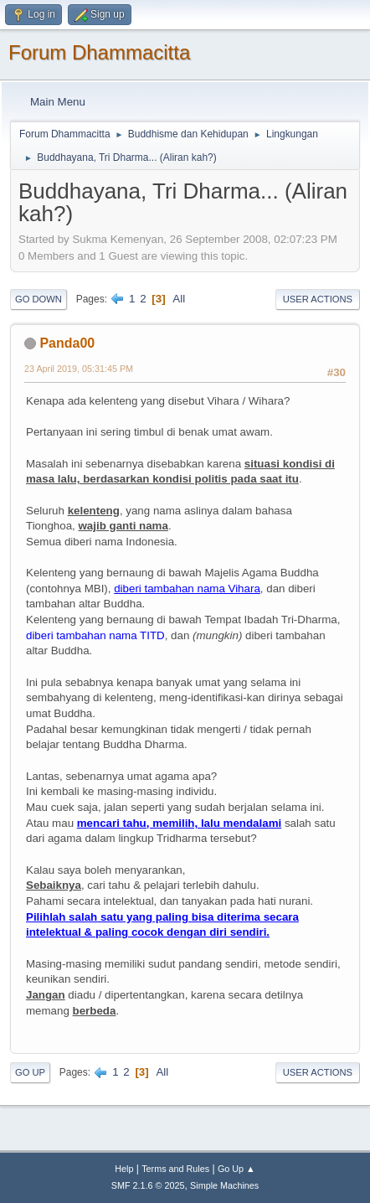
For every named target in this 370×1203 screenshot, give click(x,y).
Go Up (30, 1072)
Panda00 (67, 343)
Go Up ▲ (236, 1169)
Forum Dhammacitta (99, 52)
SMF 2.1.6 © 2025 (148, 1185)
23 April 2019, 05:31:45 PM (78, 369)
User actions (317, 299)
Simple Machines (224, 1185)
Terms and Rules (175, 1169)
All (178, 298)
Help (124, 1169)
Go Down (38, 299)
